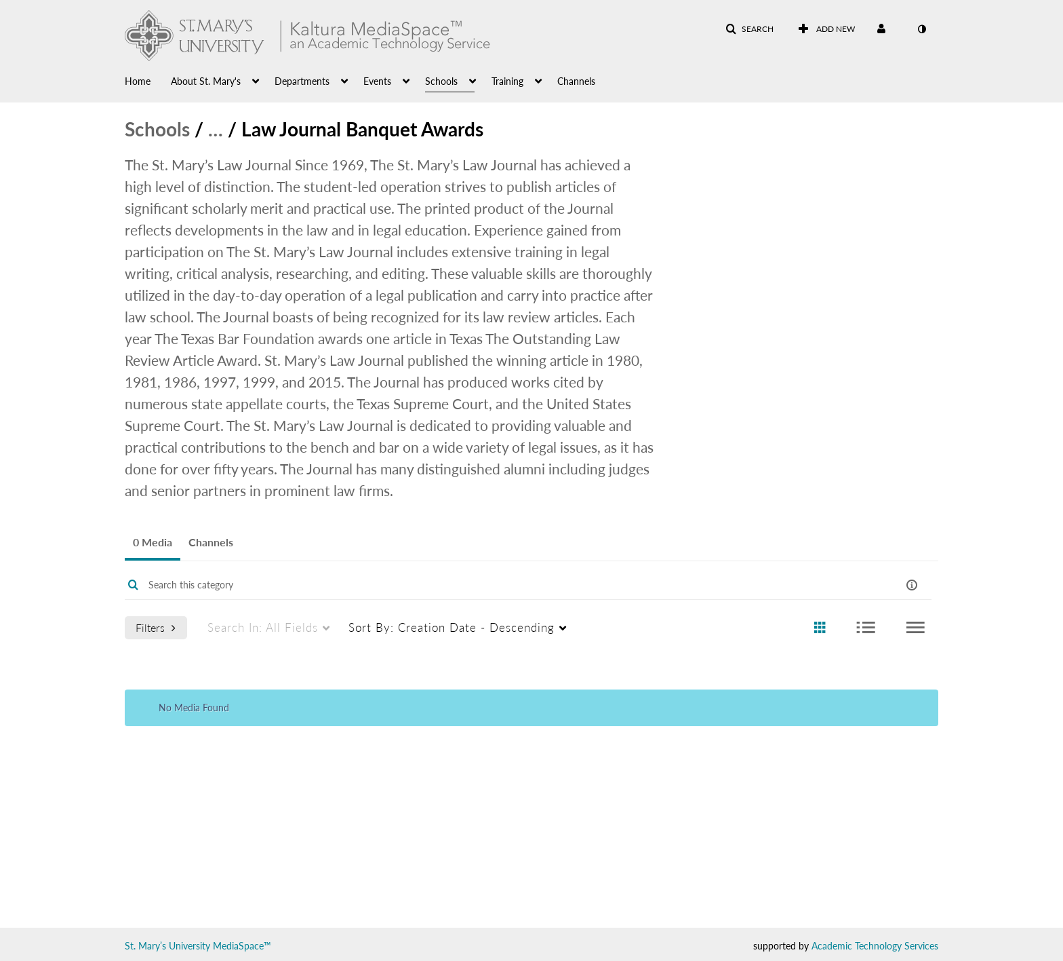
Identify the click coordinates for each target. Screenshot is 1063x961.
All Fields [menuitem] (262, 627)
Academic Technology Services (874, 945)
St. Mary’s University (167, 945)
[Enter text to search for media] (485, 585)
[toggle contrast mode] (921, 29)
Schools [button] (441, 81)
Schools (157, 128)
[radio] (819, 628)
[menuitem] (148, 80)
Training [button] (507, 81)
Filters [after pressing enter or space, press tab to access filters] (156, 627)
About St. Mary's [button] (206, 81)
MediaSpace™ (242, 945)
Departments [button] (302, 81)
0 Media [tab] (152, 541)
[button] (749, 29)
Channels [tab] (210, 541)
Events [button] (377, 81)
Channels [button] (576, 81)
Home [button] (138, 81)
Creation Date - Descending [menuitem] (451, 627)
